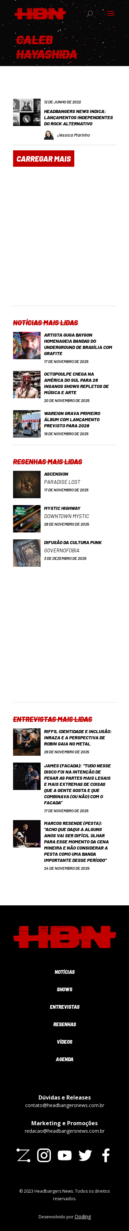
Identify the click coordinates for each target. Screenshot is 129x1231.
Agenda (65, 1059)
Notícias (65, 972)
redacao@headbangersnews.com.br (65, 1131)
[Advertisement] (64, 241)
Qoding (83, 1216)
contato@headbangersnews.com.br (64, 1105)
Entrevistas (64, 1007)
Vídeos (64, 1042)
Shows (64, 989)
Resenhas (64, 1024)
